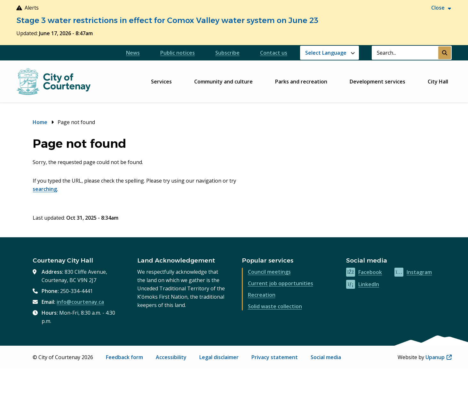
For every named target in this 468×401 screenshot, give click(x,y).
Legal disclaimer (219, 357)
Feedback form (124, 357)
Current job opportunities (280, 283)
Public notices (177, 52)
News (133, 52)
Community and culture (223, 81)
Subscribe (227, 52)
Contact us (273, 52)
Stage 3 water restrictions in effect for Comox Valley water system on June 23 (167, 20)
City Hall (438, 81)
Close (438, 7)
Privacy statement (274, 357)
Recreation (261, 294)
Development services (377, 81)
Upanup (438, 357)
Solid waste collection (275, 306)
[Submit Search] (444, 52)
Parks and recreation (301, 81)
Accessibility (171, 357)
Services (161, 81)
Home (40, 122)
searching (45, 189)
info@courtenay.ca (80, 301)
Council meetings (269, 271)
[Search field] (405, 52)
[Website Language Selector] (329, 53)
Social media (326, 357)
